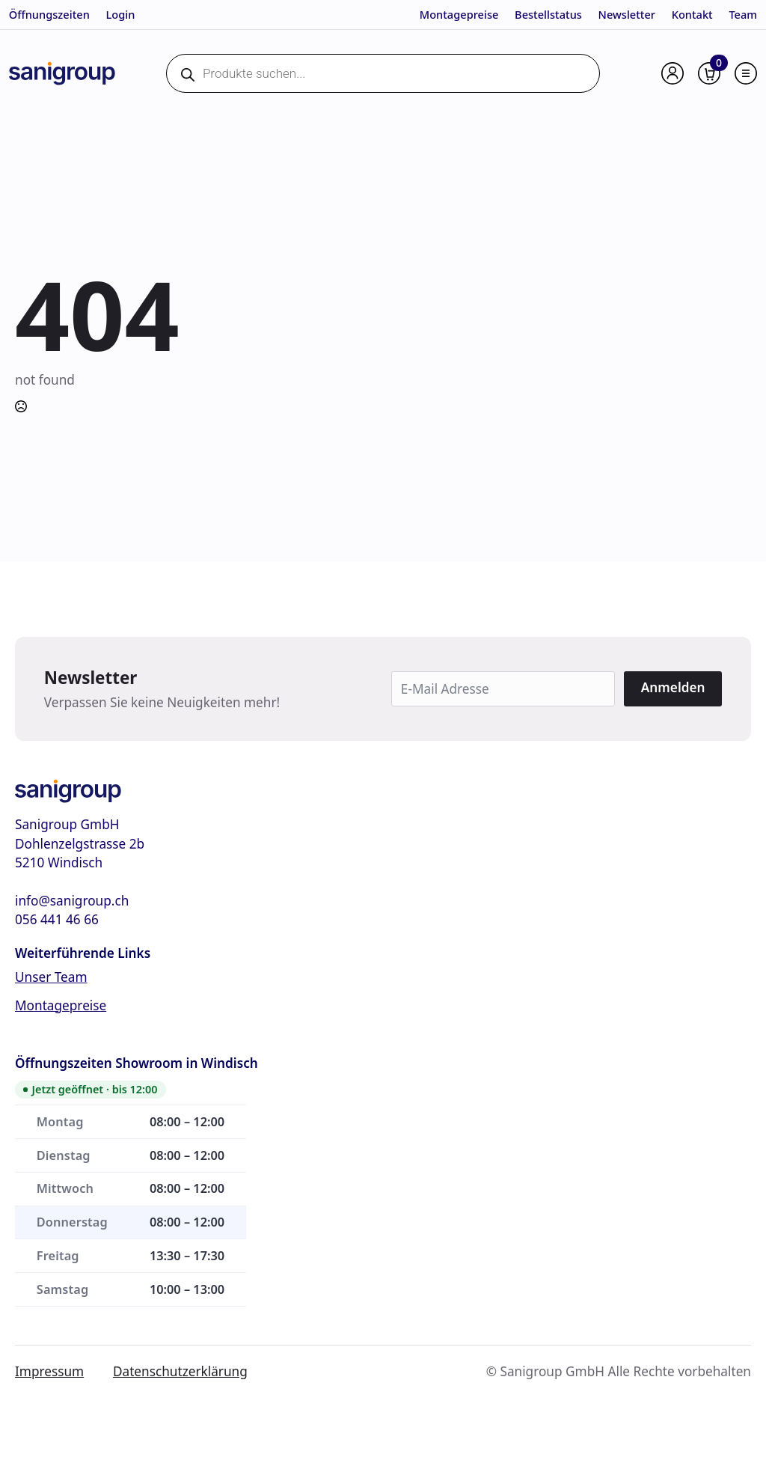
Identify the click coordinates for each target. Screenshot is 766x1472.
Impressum (49, 1371)
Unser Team (51, 977)
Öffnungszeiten (49, 14)
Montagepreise (459, 14)
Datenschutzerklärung (180, 1371)
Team (743, 14)
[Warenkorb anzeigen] (709, 73)
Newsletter (626, 14)
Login (120, 14)
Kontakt (692, 14)
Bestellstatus (548, 14)
